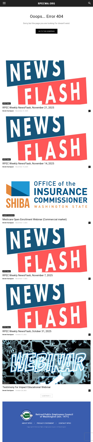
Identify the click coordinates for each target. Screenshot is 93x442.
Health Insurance (8, 215)
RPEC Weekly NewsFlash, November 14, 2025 (28, 163)
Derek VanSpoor (8, 111)
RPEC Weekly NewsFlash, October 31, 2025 (26, 331)
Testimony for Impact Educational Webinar (26, 387)
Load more (46, 396)
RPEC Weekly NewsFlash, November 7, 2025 (27, 275)
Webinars (6, 383)
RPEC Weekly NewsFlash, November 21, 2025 (28, 107)
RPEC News (6, 103)
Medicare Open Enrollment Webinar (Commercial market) (34, 219)
